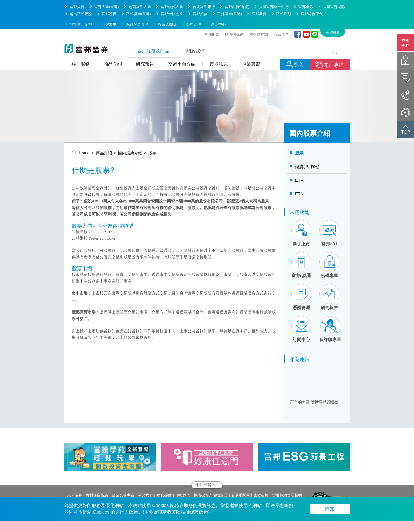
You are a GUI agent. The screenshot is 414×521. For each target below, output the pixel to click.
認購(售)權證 (307, 146)
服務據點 (164, 475)
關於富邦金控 (81, 4)
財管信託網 (234, 14)
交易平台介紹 (182, 44)
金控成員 (333, 13)
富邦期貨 (211, 14)
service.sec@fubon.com (105, 495)
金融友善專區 (123, 475)
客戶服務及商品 (153, 31)
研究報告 (145, 44)
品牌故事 (109, 4)
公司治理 (193, 4)
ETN (299, 173)
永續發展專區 (137, 4)
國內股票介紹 (130, 133)
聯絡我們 (182, 475)
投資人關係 (167, 4)
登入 (295, 45)
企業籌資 (251, 44)
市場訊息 (219, 44)
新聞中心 (218, 4)
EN (334, 32)
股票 (152, 133)
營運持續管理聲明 (287, 475)
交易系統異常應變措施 (249, 475)
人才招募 (74, 475)
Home (84, 133)
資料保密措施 (97, 475)
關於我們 (195, 31)
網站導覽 (206, 465)
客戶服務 (80, 44)
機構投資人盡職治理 (210, 475)
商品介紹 (113, 44)
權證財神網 (258, 14)
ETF (299, 160)
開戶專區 (329, 45)
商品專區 (281, 14)
